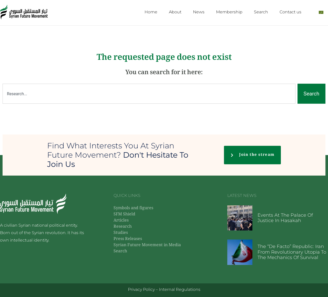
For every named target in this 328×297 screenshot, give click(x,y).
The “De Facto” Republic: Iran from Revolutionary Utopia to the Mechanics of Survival (292, 252)
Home (151, 11)
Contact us (290, 11)
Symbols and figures (133, 208)
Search (261, 11)
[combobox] (149, 94)
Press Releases (128, 239)
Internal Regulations (179, 289)
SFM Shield (124, 214)
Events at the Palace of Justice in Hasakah (285, 218)
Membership (229, 11)
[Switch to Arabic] (321, 12)
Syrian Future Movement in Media (147, 245)
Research (123, 226)
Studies (121, 232)
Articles (121, 220)
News (198, 11)
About (175, 11)
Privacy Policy (141, 289)
